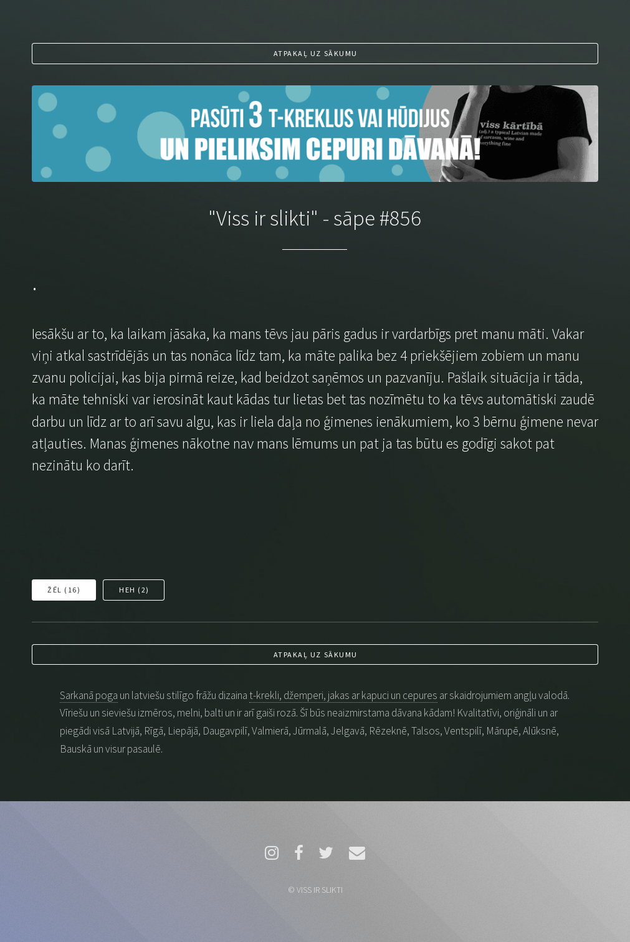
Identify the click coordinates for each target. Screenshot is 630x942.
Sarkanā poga (89, 695)
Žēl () (63, 589)
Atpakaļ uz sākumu (316, 53)
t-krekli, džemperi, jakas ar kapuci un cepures (343, 695)
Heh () (134, 589)
